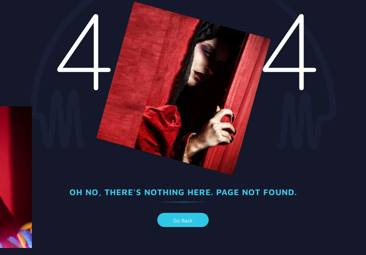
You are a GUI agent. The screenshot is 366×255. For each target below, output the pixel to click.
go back (183, 220)
